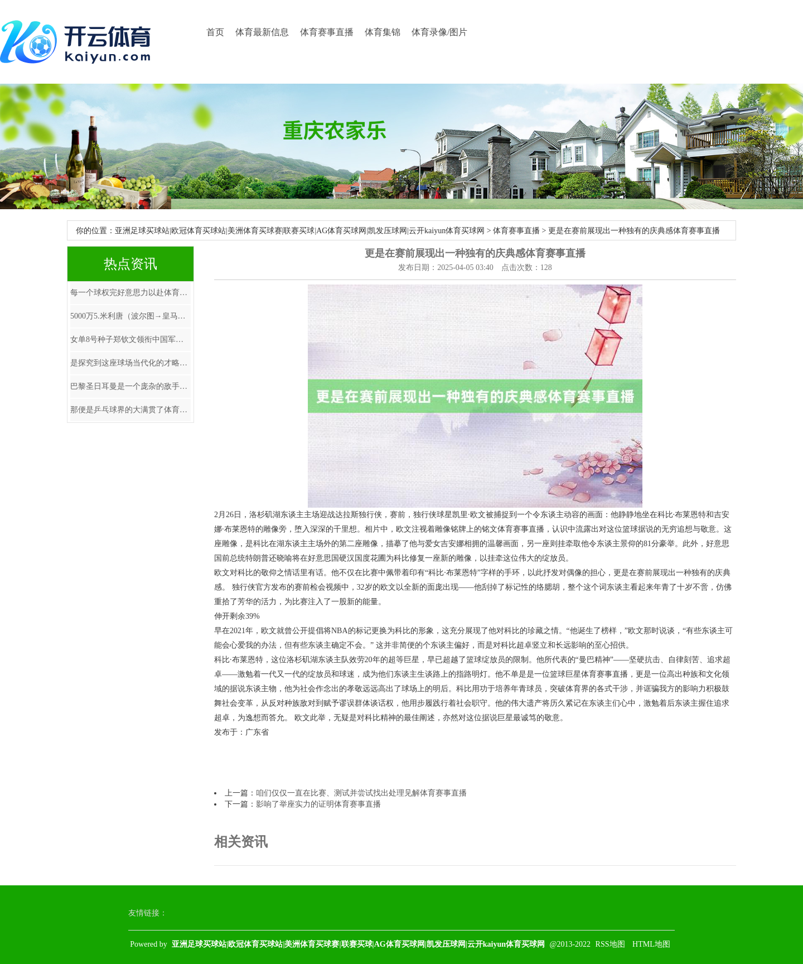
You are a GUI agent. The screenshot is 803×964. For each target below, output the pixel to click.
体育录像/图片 (439, 32)
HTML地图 (651, 944)
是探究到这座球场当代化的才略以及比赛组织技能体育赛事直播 (130, 363)
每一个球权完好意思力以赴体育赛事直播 (130, 292)
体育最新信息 (262, 32)
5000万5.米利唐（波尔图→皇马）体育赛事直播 (130, 316)
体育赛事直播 (327, 32)
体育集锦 (382, 32)
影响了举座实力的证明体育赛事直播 (318, 804)
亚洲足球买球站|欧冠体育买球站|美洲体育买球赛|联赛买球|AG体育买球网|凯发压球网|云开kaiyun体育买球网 (300, 230)
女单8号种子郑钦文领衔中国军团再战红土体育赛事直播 (130, 339)
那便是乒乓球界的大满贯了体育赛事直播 (130, 410)
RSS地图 (610, 944)
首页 (215, 32)
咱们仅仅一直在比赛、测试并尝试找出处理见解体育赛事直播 (361, 793)
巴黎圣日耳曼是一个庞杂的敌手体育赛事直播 (130, 386)
